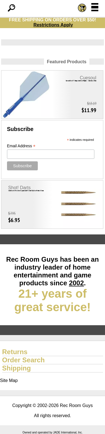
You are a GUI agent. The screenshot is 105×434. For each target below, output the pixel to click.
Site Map (9, 380)
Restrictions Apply (53, 24)
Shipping (16, 368)
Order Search (23, 360)
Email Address (21, 146)
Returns (15, 352)
